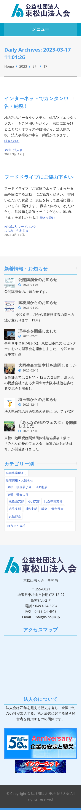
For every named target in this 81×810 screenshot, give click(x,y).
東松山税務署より (19, 487)
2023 (23, 66)
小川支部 (34, 501)
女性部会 (15, 516)
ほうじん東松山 (18, 526)
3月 (35, 66)
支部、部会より (18, 494)
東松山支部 (16, 501)
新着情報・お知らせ (19, 480)
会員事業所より (16, 473)
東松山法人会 (13, 150)
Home (9, 66)
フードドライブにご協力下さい (38, 177)
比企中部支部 (53, 501)
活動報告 (42, 487)
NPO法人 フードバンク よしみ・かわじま (20, 228)
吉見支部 (15, 509)
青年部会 (57, 509)
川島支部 (31, 509)
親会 (44, 509)
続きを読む (11, 141)
